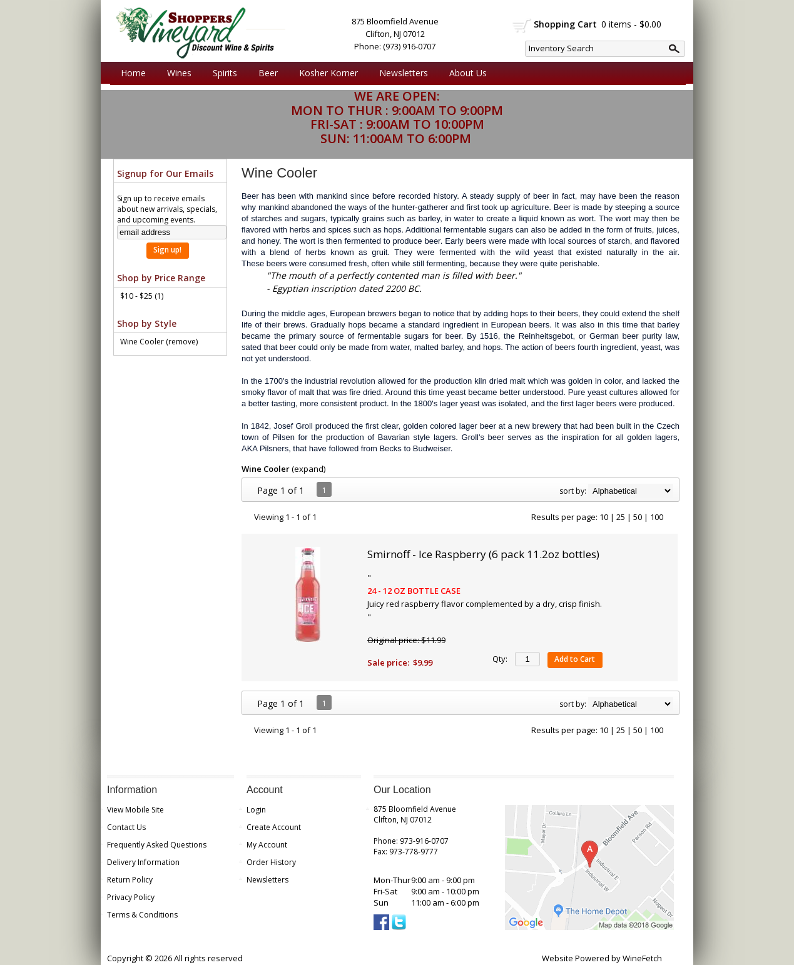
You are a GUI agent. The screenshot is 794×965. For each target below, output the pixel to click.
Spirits (222, 73)
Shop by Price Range (161, 278)
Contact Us (126, 827)
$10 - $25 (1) (141, 296)
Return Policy (130, 879)
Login (256, 809)
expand (308, 468)
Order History (271, 862)
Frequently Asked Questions (156, 844)
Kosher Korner (325, 73)
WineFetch (642, 958)
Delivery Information (143, 862)
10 (603, 516)
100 (656, 516)
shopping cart (522, 25)
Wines (176, 73)
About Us (465, 73)
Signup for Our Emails (165, 173)
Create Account (274, 827)
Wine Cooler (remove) (159, 341)
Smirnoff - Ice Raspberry (483, 554)
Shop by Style (146, 323)
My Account (267, 844)
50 (637, 516)
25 (620, 516)
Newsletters (403, 73)
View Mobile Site (135, 809)
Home (133, 73)
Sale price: (388, 662)
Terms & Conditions (142, 914)
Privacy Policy (131, 897)
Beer (265, 73)
